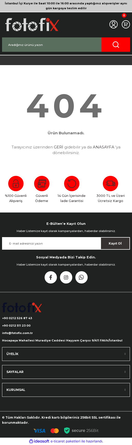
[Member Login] (113, 24)
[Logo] (32, 24)
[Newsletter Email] (66, 243)
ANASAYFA (103, 147)
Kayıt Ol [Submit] (115, 243)
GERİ (58, 147)
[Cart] (126, 24)
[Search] (66, 44)
